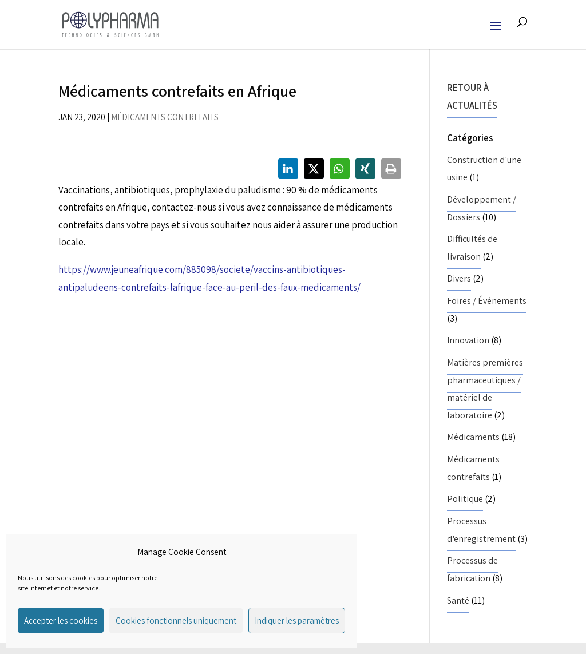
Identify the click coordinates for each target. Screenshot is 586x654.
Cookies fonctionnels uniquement (176, 620)
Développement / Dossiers (481, 208)
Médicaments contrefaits (165, 117)
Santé (458, 600)
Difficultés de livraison (472, 248)
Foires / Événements (486, 301)
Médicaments (473, 437)
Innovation (468, 340)
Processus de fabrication (472, 569)
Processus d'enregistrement (481, 530)
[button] (288, 168)
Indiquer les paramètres (297, 620)
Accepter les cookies (60, 620)
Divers (459, 278)
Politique (465, 499)
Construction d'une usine (484, 169)
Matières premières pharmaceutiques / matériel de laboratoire (485, 388)
